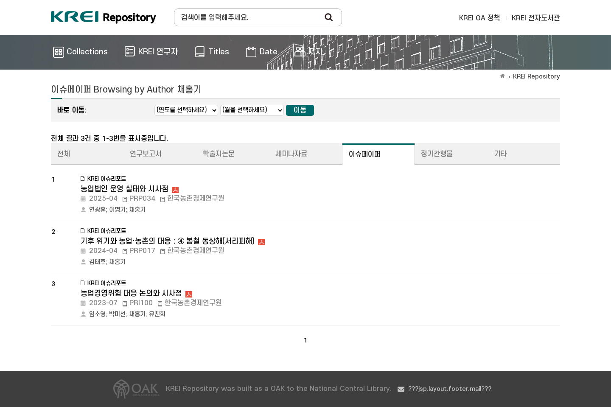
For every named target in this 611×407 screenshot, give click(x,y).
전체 (63, 154)
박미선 (117, 314)
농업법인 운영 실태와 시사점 (124, 189)
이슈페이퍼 (365, 154)
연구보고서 (146, 154)
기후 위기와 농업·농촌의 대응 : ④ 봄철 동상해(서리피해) (168, 241)
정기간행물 (437, 154)
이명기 (117, 209)
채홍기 (137, 209)
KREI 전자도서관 (536, 18)
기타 (500, 154)
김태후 (97, 262)
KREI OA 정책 (479, 18)
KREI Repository (536, 76)
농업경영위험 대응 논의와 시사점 (131, 293)
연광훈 (97, 209)
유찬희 (157, 314)
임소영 (97, 314)
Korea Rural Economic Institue (103, 17)
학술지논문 (219, 154)
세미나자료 (291, 154)
